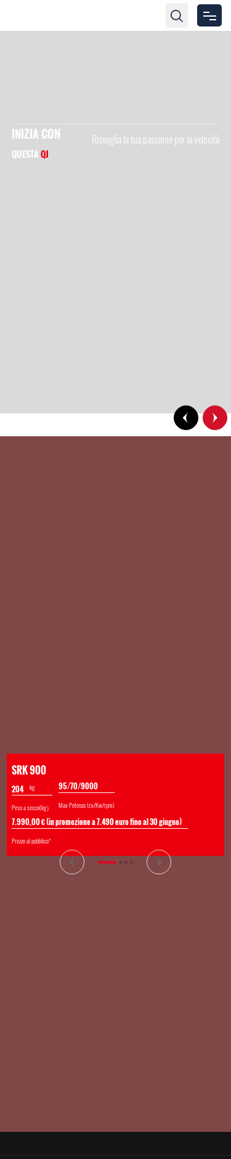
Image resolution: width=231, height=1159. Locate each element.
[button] (186, 417)
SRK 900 (29, 770)
